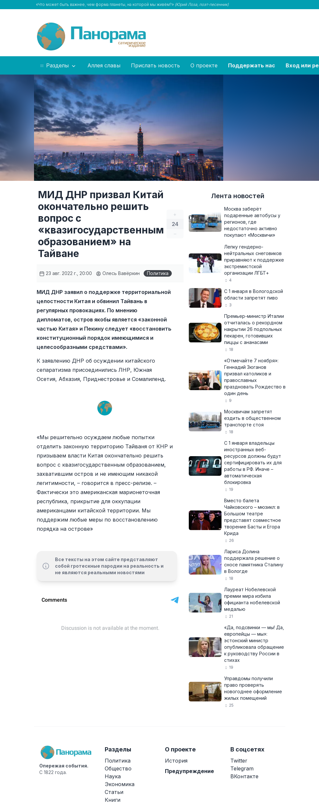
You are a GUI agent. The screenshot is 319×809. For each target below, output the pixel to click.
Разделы (58, 65)
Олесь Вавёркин (118, 273)
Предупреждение (189, 771)
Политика (157, 273)
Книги (112, 800)
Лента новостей (237, 196)
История (176, 760)
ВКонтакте (244, 776)
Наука (113, 776)
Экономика (119, 784)
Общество (118, 768)
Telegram (242, 768)
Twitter (238, 760)
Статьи (114, 792)
